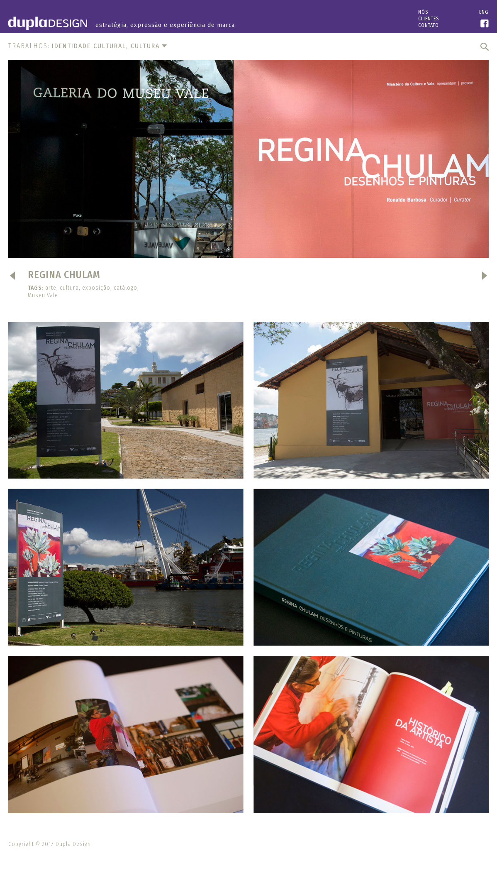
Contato (428, 25)
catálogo (125, 287)
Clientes (428, 19)
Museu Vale (43, 295)
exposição (96, 287)
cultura (69, 287)
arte (50, 287)
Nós (423, 12)
